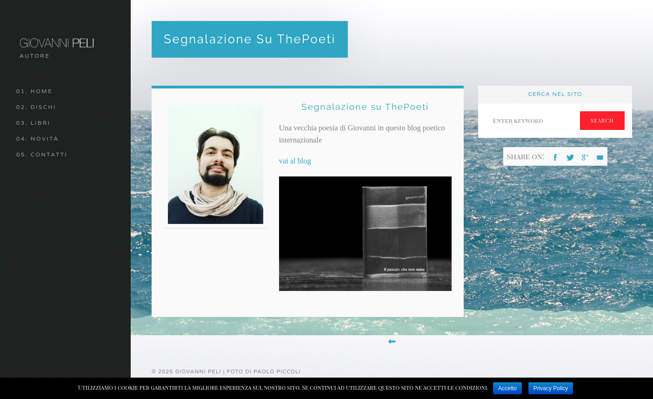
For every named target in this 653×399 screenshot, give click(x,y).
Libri (41, 123)
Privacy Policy (550, 388)
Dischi (43, 107)
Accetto (507, 388)
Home (42, 91)
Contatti (49, 154)
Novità (45, 138)
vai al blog (295, 160)
